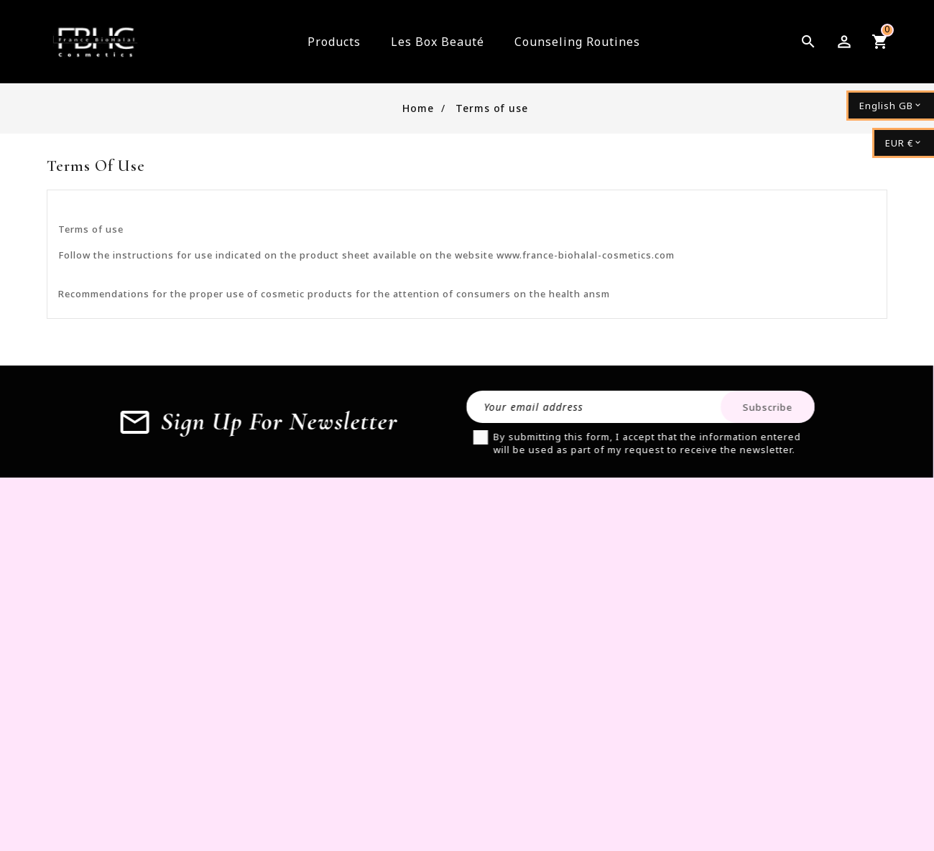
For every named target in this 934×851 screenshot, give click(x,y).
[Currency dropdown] (903, 143)
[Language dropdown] (890, 105)
